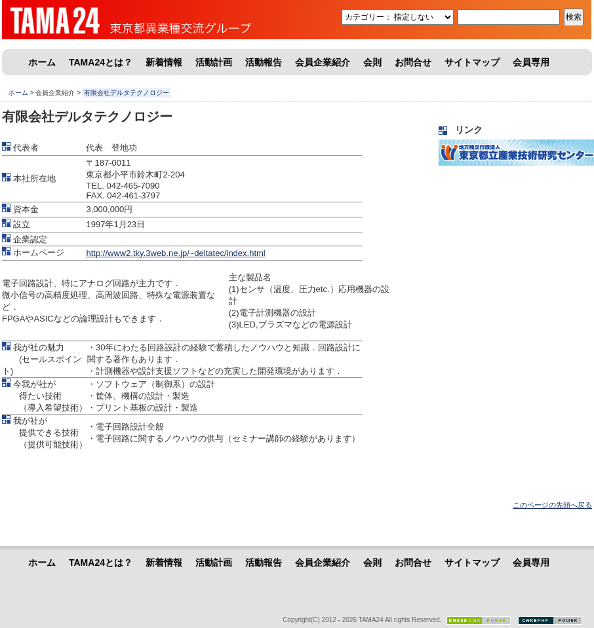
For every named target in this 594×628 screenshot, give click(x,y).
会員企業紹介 (322, 62)
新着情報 (164, 62)
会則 (372, 62)
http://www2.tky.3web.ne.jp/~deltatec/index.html (175, 253)
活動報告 (263, 62)
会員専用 (531, 62)
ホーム (42, 62)
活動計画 (213, 62)
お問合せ (413, 62)
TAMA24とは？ (100, 62)
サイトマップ (472, 62)
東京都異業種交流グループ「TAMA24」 (100, 19)
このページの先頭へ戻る (552, 505)
